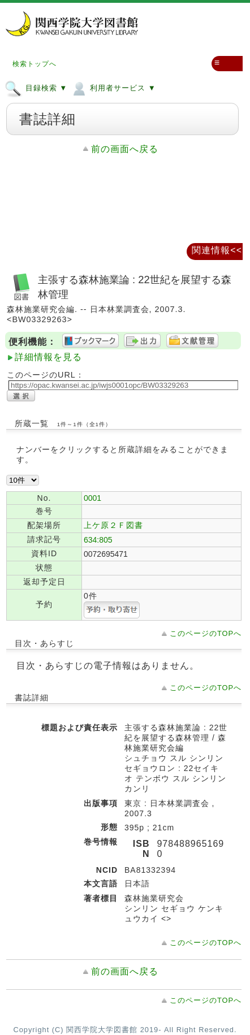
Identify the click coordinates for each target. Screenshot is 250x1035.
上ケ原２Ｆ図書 (113, 525)
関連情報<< (217, 250)
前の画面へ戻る (124, 149)
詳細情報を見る (48, 357)
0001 (92, 498)
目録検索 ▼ (36, 87)
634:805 (98, 539)
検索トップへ (34, 64)
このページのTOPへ (206, 633)
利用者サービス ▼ (113, 87)
